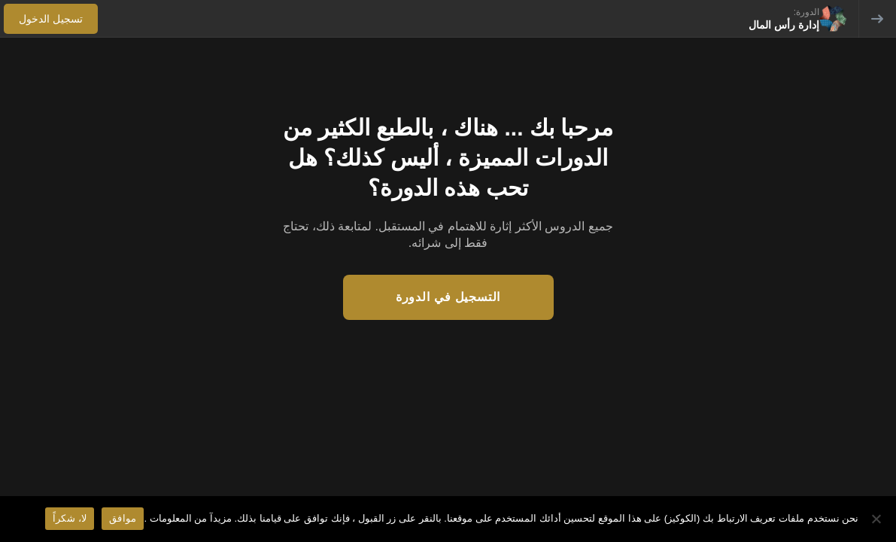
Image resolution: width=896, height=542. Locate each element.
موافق (122, 518)
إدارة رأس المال (784, 25)
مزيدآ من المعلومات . (187, 518)
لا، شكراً (70, 518)
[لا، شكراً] (877, 518)
